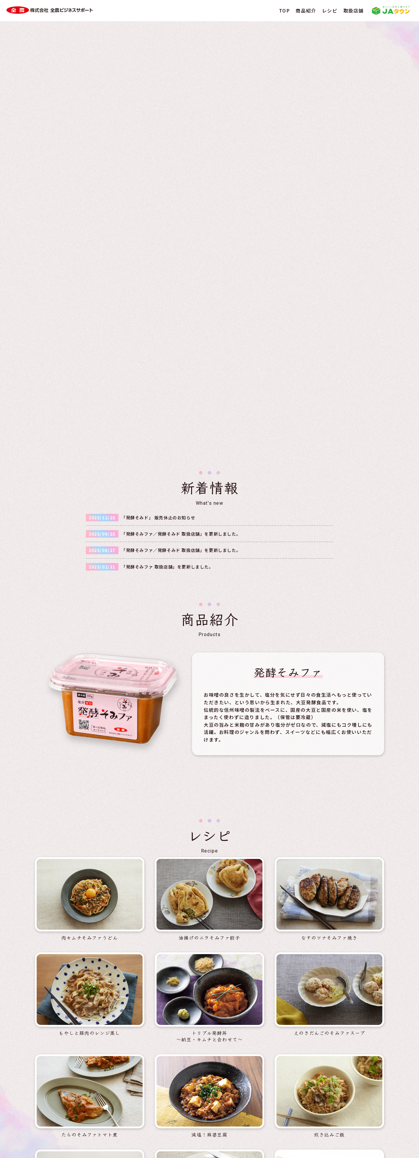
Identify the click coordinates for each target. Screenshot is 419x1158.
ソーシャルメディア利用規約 (323, 1134)
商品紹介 (306, 10)
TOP (284, 10)
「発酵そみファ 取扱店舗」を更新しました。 (167, 152)
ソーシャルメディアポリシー (252, 1134)
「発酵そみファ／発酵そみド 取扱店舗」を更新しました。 (181, 119)
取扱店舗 (353, 10)
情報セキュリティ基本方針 (185, 1134)
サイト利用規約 (82, 1134)
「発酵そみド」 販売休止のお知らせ (158, 103)
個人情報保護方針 (128, 1134)
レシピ (330, 10)
